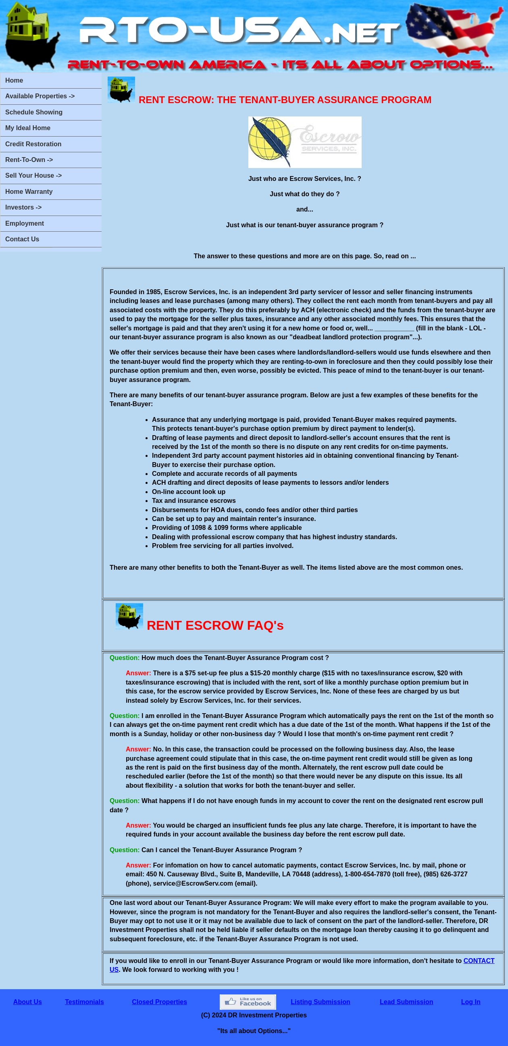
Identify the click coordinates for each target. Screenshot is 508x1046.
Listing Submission (320, 1001)
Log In (471, 1001)
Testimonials (84, 1001)
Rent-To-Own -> (29, 159)
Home (14, 80)
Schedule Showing (33, 112)
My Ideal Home (27, 128)
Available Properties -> (40, 96)
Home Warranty (29, 191)
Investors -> (23, 207)
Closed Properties (159, 1001)
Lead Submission (406, 1001)
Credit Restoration (33, 144)
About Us (27, 1001)
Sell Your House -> (33, 175)
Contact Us (22, 239)
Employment (24, 223)
